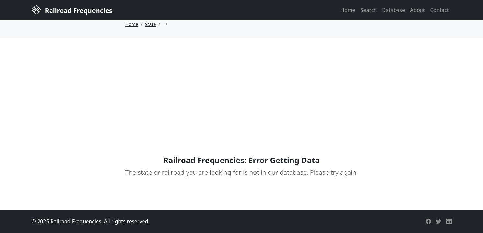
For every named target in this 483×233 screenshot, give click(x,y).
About (417, 10)
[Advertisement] (241, 86)
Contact (439, 10)
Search (369, 10)
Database (393, 10)
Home (347, 10)
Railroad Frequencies (72, 9)
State (150, 24)
